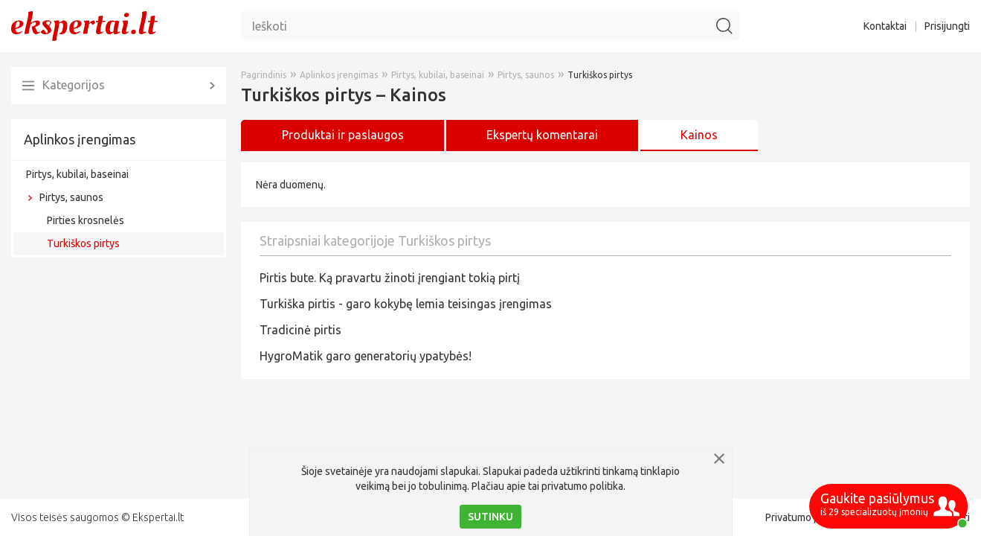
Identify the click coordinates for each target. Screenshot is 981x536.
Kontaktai (885, 26)
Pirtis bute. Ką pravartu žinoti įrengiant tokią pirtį (390, 277)
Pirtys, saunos (71, 197)
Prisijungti (947, 26)
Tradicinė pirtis (300, 329)
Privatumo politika (806, 517)
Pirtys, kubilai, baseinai (77, 174)
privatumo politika (582, 486)
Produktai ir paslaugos (343, 134)
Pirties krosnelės (85, 220)
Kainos (699, 134)
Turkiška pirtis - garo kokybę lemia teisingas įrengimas (406, 303)
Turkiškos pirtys (83, 243)
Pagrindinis (263, 75)
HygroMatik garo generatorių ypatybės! (366, 356)
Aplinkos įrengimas (79, 139)
